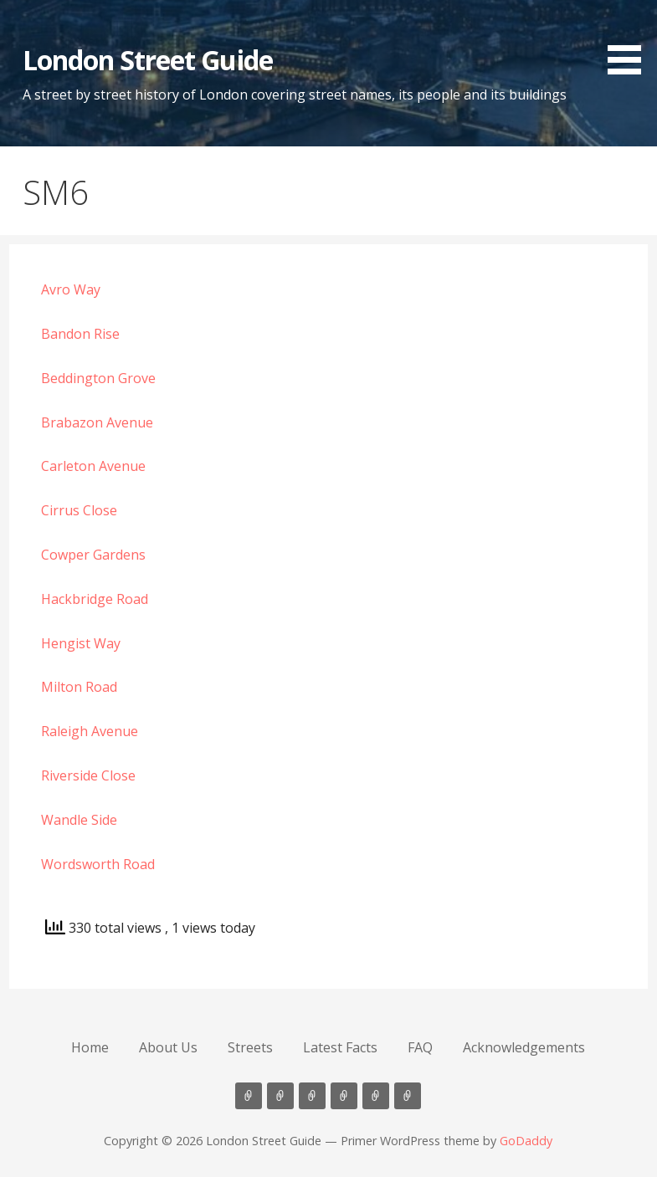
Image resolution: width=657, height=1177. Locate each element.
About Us (168, 1047)
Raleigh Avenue (89, 731)
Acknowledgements (524, 1047)
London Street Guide (148, 60)
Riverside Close (88, 775)
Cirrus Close (79, 510)
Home (90, 1047)
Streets (250, 1047)
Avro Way (70, 289)
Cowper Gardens (93, 554)
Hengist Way (81, 643)
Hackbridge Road (94, 599)
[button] (630, 40)
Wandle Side (79, 820)
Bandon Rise (80, 334)
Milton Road (79, 687)
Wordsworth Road (98, 864)
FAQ (420, 1047)
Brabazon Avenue (97, 422)
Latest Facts (340, 1047)
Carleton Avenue (93, 466)
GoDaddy (526, 1141)
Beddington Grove (98, 378)
